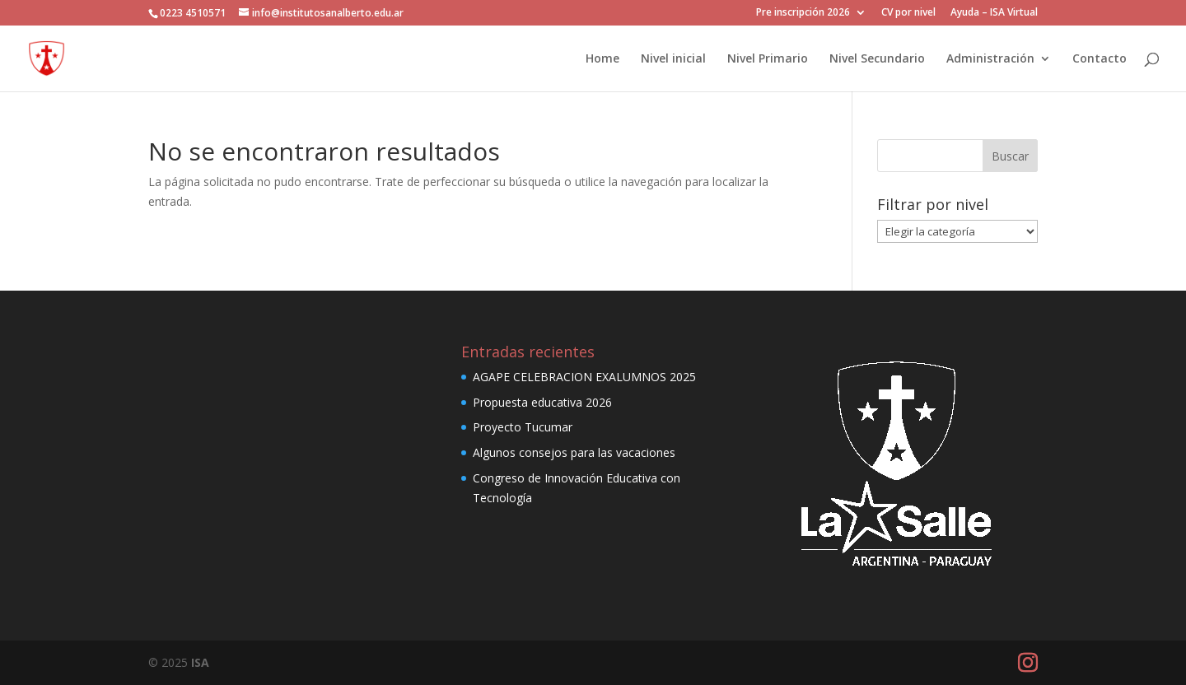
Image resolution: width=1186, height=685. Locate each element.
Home (602, 59)
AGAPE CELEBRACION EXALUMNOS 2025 (584, 376)
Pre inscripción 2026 (803, 13)
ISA (200, 662)
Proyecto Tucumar (522, 427)
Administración (990, 59)
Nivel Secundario (877, 59)
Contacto (1099, 59)
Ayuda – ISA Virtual (994, 13)
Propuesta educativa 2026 (542, 402)
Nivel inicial (673, 59)
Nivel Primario (767, 59)
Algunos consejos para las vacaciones (574, 452)
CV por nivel (908, 13)
